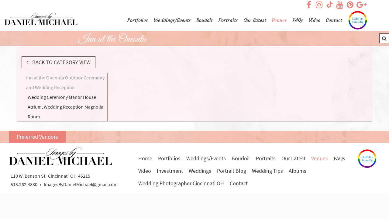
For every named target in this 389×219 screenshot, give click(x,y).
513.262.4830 (24, 184)
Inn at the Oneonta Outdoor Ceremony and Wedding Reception (65, 82)
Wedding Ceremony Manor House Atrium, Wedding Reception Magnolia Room (65, 107)
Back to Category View (61, 62)
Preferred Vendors (37, 136)
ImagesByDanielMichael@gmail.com (81, 184)
